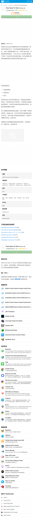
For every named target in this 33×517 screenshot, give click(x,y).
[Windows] (5, 5)
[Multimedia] (11, 5)
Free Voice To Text (15, 8)
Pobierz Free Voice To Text (8, 235)
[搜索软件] (28, 1)
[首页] (1, 5)
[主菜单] (31, 1)
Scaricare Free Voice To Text (8, 237)
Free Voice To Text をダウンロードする (11, 232)
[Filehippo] (5, 1)
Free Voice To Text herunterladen (9, 230)
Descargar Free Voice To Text (8, 227)
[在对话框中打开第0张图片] (12, 135)
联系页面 (17, 279)
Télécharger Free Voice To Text (9, 240)
